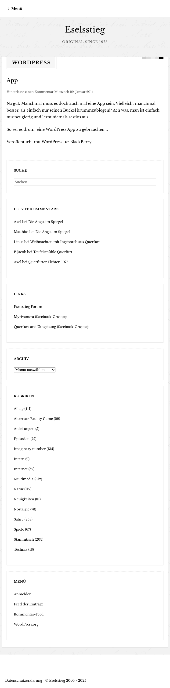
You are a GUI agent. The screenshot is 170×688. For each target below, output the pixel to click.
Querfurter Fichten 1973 (48, 262)
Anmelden (22, 594)
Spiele (19, 529)
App (12, 80)
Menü (16, 8)
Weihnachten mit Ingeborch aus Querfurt (65, 242)
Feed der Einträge (28, 604)
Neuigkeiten (24, 499)
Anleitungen (24, 429)
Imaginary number (30, 449)
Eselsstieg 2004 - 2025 (67, 680)
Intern (19, 459)
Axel (17, 222)
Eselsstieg (85, 30)
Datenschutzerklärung (23, 680)
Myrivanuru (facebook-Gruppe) (40, 317)
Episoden (21, 439)
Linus (18, 242)
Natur (18, 489)
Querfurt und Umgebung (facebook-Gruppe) (51, 327)
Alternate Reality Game (33, 419)
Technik (20, 549)
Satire (18, 519)
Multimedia (23, 479)
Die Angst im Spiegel (45, 222)
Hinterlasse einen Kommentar (30, 92)
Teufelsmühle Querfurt (52, 252)
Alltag (18, 409)
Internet (20, 469)
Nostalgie (21, 509)
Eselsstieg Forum (28, 307)
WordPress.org (26, 624)
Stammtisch (24, 539)
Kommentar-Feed (28, 614)
